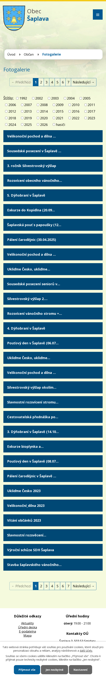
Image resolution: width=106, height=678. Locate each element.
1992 (23, 98)
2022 (75, 118)
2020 (44, 118)
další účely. (86, 650)
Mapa (27, 635)
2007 (28, 104)
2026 (44, 124)
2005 (86, 98)
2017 (91, 111)
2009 (59, 104)
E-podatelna (27, 631)
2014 (44, 111)
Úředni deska (27, 627)
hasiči (60, 124)
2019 (28, 118)
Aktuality (27, 623)
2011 (91, 104)
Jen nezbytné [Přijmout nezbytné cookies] (54, 669)
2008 (44, 104)
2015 (59, 111)
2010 (75, 104)
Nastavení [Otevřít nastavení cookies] (80, 669)
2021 (59, 118)
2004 (70, 98)
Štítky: (8, 98)
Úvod (11, 54)
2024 (12, 124)
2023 (91, 118)
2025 (28, 124)
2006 (12, 104)
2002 (39, 98)
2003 (55, 98)
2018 (12, 118)
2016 (75, 111)
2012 (12, 111)
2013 (28, 111)
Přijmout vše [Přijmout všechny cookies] (27, 669)
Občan (29, 54)
